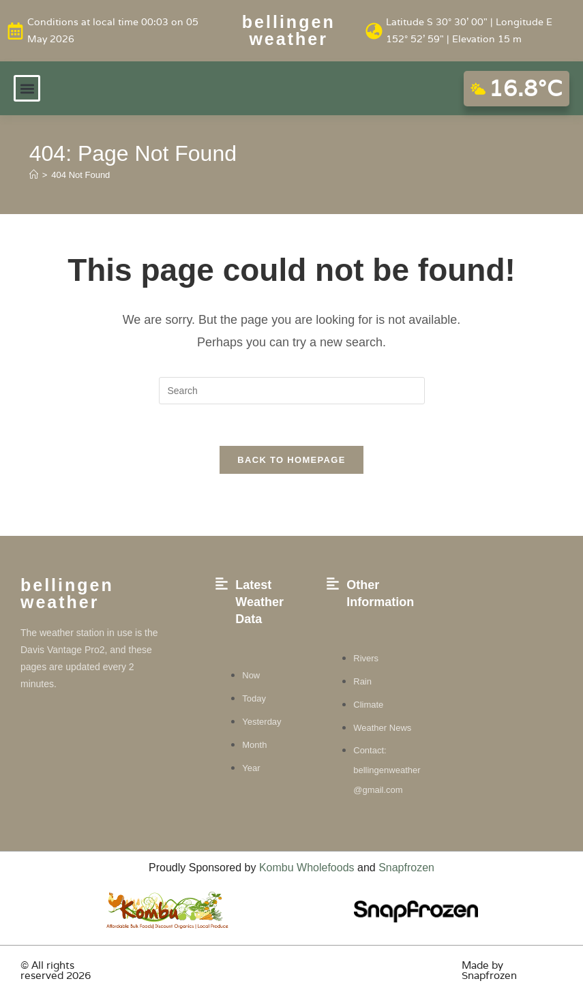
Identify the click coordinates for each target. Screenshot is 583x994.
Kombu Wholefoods (307, 867)
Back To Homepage (291, 460)
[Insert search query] (292, 390)
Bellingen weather (288, 30)
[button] (27, 88)
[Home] (33, 175)
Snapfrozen (406, 867)
